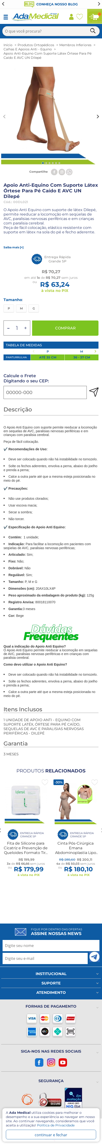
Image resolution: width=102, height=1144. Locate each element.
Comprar (65, 328)
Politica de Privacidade (56, 1125)
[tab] (43, 163)
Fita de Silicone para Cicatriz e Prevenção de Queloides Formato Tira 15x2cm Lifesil (26, 850)
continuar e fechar (51, 1134)
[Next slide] (98, 3)
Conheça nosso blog (51, 4)
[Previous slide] (4, 116)
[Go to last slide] (3, 3)
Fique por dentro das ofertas (56, 932)
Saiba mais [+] (13, 247)
